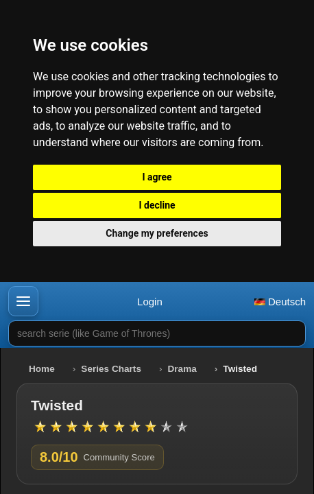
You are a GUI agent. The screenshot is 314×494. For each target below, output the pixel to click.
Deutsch (280, 301)
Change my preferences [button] (157, 233)
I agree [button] (156, 177)
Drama (182, 369)
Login (149, 301)
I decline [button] (156, 205)
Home (42, 369)
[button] (23, 301)
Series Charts (111, 369)
